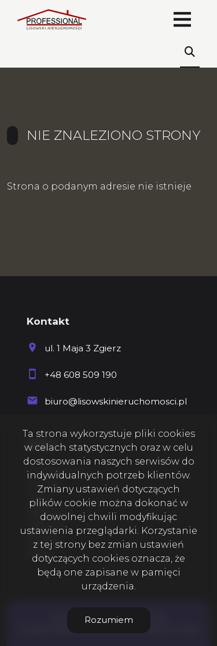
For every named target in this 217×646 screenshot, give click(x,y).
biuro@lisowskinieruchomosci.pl (116, 401)
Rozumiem (108, 619)
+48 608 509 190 (81, 374)
